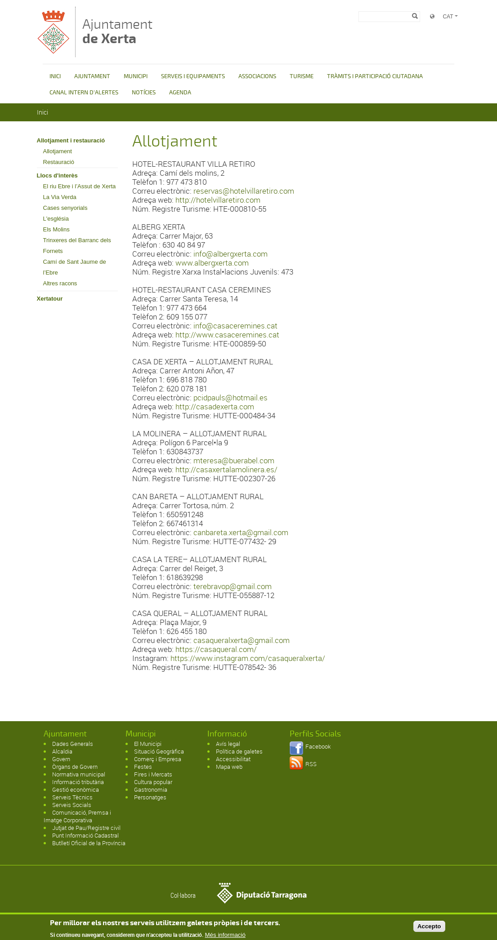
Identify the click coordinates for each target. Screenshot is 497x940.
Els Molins (56, 229)
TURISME (301, 76)
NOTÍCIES (144, 92)
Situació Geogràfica (159, 751)
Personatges (150, 797)
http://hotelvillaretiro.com (217, 200)
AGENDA (180, 92)
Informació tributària (78, 782)
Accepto (429, 927)
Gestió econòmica (75, 789)
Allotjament (57, 151)
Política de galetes (239, 751)
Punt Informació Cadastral (85, 835)
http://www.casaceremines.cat (227, 334)
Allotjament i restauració (71, 140)
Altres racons (60, 283)
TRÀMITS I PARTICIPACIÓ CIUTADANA (375, 76)
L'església (56, 218)
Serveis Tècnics (72, 797)
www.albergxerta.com (212, 262)
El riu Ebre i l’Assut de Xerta (79, 186)
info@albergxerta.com (230, 253)
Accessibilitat (233, 759)
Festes (143, 767)
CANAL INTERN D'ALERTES (83, 92)
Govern (61, 759)
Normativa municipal (78, 774)
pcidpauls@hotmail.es (230, 397)
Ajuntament (117, 31)
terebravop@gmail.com (232, 586)
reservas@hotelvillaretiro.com (243, 191)
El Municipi (147, 744)
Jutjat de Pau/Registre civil (86, 828)
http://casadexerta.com (214, 406)
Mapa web (229, 767)
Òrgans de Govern (75, 767)
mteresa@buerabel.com (233, 460)
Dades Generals (72, 744)
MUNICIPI (136, 76)
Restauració (58, 162)
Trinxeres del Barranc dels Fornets (77, 245)
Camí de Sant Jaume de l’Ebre (74, 267)
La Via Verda (59, 197)
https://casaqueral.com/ (216, 649)
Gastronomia (150, 789)
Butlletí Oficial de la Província (88, 843)
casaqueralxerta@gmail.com (241, 640)
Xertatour (50, 298)
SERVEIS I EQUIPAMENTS (193, 76)
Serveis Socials (71, 805)
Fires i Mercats (153, 774)
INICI (55, 76)
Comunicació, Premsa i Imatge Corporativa (77, 816)
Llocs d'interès (57, 175)
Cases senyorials (65, 207)
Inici (42, 112)
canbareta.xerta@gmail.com (240, 532)
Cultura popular (153, 782)
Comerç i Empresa (157, 759)
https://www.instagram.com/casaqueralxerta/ (247, 658)
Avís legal (228, 744)
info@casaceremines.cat (235, 325)
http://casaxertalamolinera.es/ (226, 469)
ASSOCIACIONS (257, 76)
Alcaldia (62, 751)
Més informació (225, 936)
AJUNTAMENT (92, 76)
